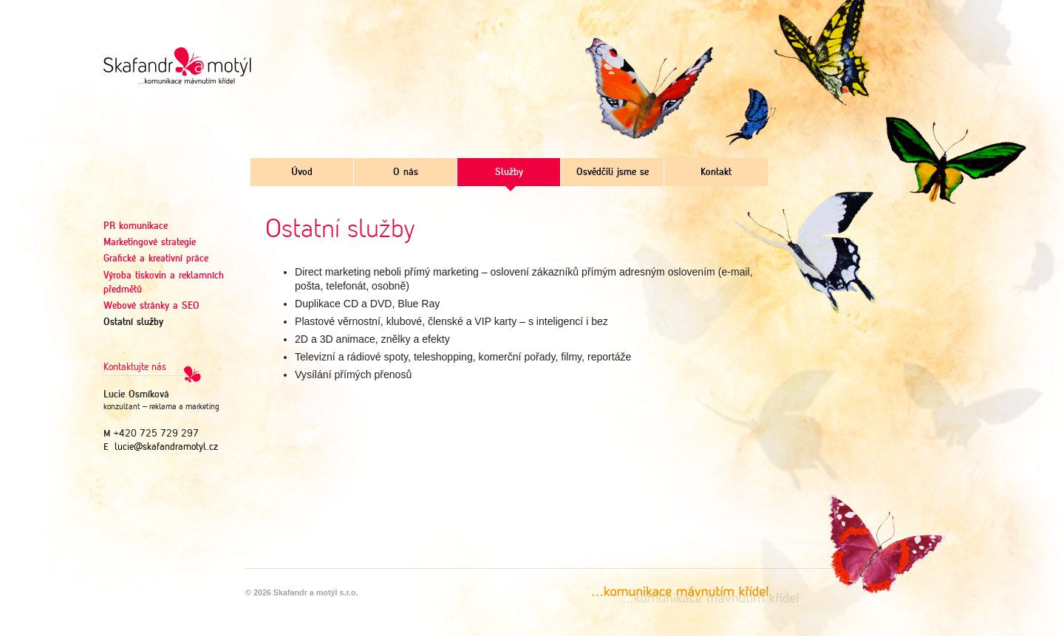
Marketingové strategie (149, 242)
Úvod (302, 172)
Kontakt (716, 172)
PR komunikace (135, 226)
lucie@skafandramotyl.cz (166, 447)
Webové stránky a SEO (151, 306)
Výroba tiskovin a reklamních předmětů (163, 283)
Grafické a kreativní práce (155, 259)
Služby (509, 172)
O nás (405, 172)
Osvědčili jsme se (612, 172)
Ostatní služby (133, 322)
